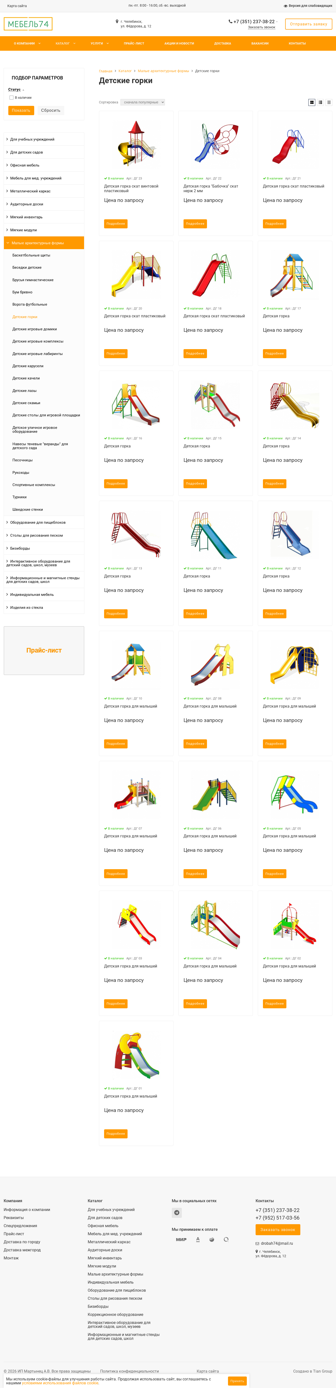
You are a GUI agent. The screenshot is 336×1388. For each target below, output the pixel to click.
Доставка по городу (22, 1242)
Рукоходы (20, 472)
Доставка (222, 43)
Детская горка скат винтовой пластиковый (131, 188)
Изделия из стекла (26, 607)
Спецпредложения (20, 1226)
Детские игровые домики (34, 329)
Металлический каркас (30, 191)
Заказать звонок (261, 27)
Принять (237, 1381)
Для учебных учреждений (32, 139)
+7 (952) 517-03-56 (278, 1218)
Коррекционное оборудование (115, 1315)
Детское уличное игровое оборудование (34, 429)
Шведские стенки (27, 509)
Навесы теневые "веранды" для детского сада (40, 446)
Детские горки (24, 317)
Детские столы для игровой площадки (46, 415)
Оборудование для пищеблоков (38, 522)
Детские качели (26, 378)
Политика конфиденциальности (129, 1371)
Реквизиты (14, 1218)
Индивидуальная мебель (32, 594)
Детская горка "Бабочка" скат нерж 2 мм (211, 188)
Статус (14, 90)
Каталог (63, 43)
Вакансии (260, 43)
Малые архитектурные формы (38, 243)
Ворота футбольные (29, 304)
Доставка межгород (22, 1250)
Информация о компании (27, 1210)
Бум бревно (22, 292)
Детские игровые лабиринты (37, 354)
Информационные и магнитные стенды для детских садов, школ (43, 580)
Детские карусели (27, 366)
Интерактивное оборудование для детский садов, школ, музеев (38, 563)
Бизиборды (20, 548)
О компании (24, 43)
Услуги (97, 43)
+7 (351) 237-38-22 (254, 21)
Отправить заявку (308, 24)
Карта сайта (17, 6)
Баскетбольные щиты (31, 255)
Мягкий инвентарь (26, 217)
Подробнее (116, 223)
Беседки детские (27, 267)
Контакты (297, 43)
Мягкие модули (23, 230)
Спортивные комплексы (33, 485)
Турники (19, 497)
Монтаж (11, 1258)
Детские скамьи (26, 403)
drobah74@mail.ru (277, 1243)
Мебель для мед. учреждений (36, 178)
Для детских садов (26, 152)
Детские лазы (24, 391)
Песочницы (22, 460)
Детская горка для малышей (130, 706)
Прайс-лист (134, 43)
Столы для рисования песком (36, 535)
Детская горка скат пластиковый (293, 186)
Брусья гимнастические (33, 280)
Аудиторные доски (26, 204)
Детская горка (276, 316)
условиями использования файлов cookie (114, 1383)
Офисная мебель (24, 165)
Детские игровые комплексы (38, 341)
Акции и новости (179, 43)
